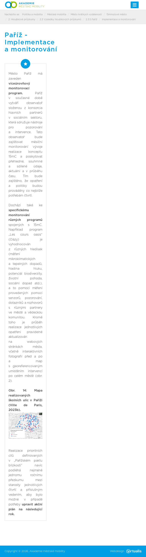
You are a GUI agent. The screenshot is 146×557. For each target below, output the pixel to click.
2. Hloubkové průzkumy (21, 19)
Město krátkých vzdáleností (86, 14)
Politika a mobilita (32, 14)
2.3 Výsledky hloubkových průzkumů (60, 19)
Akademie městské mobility (47, 551)
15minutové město (116, 14)
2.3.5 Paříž (91, 19)
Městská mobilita (56, 14)
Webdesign (125, 551)
